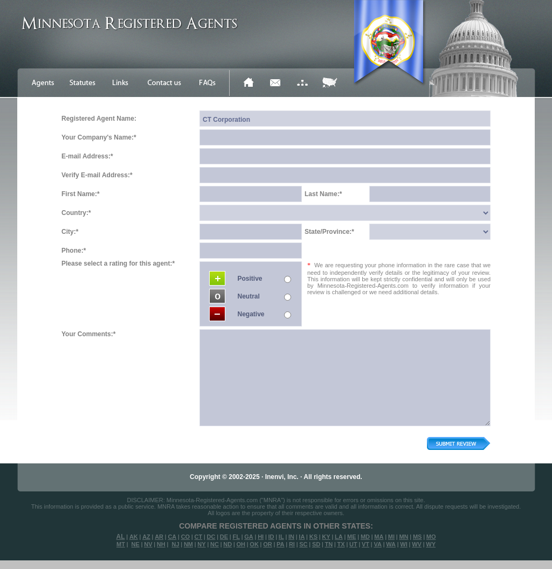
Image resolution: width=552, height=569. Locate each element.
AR (159, 536)
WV (417, 544)
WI (403, 544)
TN (329, 544)
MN (403, 536)
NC (214, 544)
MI (391, 536)
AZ (146, 536)
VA (377, 544)
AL (120, 536)
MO (431, 536)
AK (133, 536)
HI (261, 536)
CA (172, 536)
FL (235, 536)
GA (248, 536)
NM (188, 544)
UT (353, 544)
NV (148, 544)
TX (341, 544)
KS (313, 536)
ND (227, 544)
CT (199, 536)
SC (303, 544)
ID (271, 536)
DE (224, 536)
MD (365, 536)
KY (326, 536)
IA (302, 536)
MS (417, 536)
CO (185, 536)
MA (378, 536)
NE (136, 544)
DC (211, 536)
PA (280, 544)
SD (316, 544)
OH (240, 544)
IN (291, 536)
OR (267, 544)
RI (292, 544)
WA (391, 544)
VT (365, 544)
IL (281, 536)
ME (351, 536)
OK (254, 544)
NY (201, 544)
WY (431, 544)
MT (120, 544)
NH (161, 544)
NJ (175, 544)
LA (339, 536)
